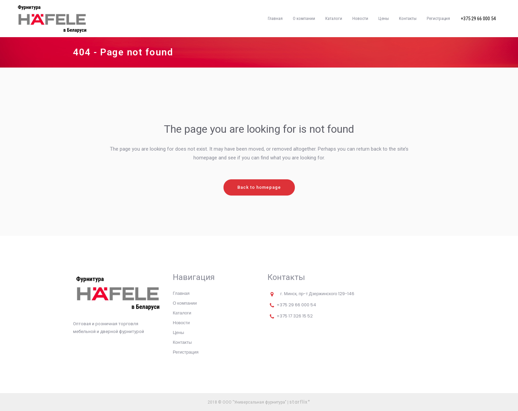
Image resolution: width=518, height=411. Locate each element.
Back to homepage (259, 187)
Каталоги (182, 313)
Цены (178, 332)
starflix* (299, 402)
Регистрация (185, 352)
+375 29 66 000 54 (478, 19)
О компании (185, 303)
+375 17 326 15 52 (295, 316)
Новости (181, 322)
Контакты (182, 342)
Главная (181, 293)
